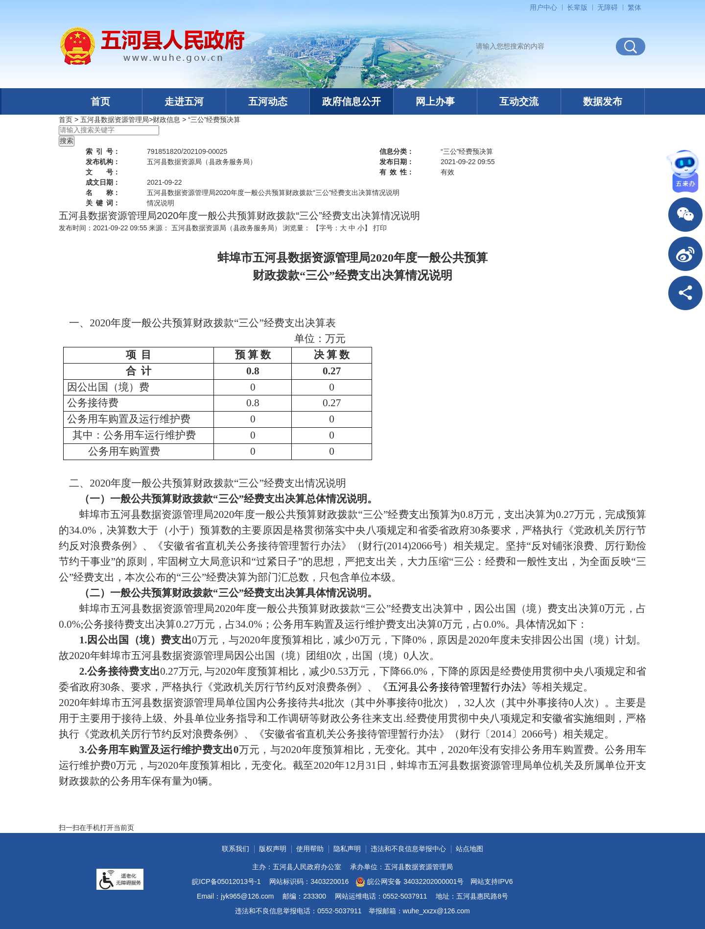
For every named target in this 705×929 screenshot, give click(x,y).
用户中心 (543, 7)
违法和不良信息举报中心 (408, 849)
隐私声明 (347, 849)
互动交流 (519, 101)
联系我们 (235, 849)
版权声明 (272, 849)
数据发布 (602, 101)
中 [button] (352, 228)
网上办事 (435, 101)
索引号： (103, 151)
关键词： (103, 203)
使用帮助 (310, 849)
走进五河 (184, 101)
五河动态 (267, 101)
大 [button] (343, 228)
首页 (100, 101)
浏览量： (296, 228)
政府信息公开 (351, 101)
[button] (577, 7)
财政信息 (166, 119)
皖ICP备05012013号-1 (226, 881)
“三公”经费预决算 (214, 119)
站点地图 (469, 849)
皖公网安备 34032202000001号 (409, 882)
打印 (380, 228)
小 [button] (360, 228)
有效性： (396, 172)
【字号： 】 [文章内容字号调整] (341, 228)
